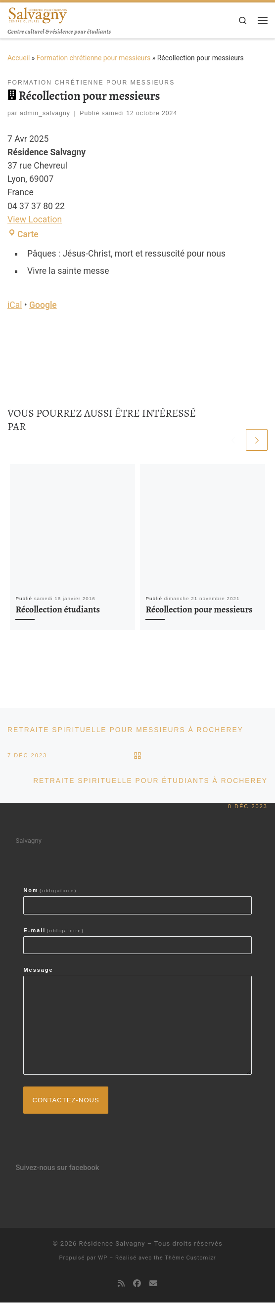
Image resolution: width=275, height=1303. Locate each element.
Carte (23, 234)
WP (102, 1258)
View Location (34, 219)
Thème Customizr (190, 1258)
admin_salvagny (45, 113)
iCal (14, 305)
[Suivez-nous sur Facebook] (137, 1284)
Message (38, 970)
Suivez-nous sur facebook (57, 1168)
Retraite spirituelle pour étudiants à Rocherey (150, 786)
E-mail (53, 931)
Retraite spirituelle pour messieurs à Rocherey (125, 734)
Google (43, 305)
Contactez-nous (65, 1100)
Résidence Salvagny (112, 1244)
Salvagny (28, 841)
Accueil (18, 58)
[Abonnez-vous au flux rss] (121, 1284)
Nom (50, 891)
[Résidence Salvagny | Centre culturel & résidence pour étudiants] (37, 14)
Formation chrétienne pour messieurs (94, 58)
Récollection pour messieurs (198, 609)
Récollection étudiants (57, 609)
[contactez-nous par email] (153, 1284)
